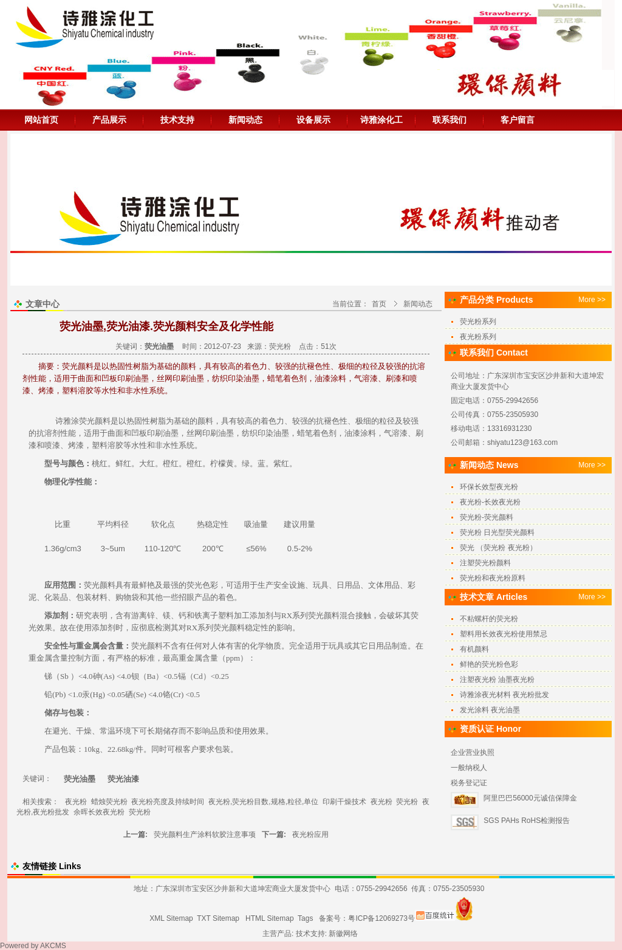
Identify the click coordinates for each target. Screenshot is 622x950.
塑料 (100, 445)
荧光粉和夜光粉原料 (492, 578)
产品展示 (109, 120)
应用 (52, 585)
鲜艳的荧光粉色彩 (489, 664)
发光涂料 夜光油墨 (490, 710)
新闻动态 (245, 120)
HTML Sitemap (269, 918)
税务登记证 (469, 783)
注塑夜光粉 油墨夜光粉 (497, 679)
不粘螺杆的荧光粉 (489, 618)
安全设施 (289, 585)
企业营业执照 (472, 752)
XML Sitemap (171, 918)
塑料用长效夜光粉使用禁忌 (503, 634)
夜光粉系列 (478, 336)
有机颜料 (474, 649)
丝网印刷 (202, 433)
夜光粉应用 (310, 834)
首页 (379, 304)
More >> (592, 299)
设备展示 (313, 120)
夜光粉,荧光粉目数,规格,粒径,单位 (263, 801)
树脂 (158, 420)
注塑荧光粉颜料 (485, 563)
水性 (139, 445)
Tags (305, 918)
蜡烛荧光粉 (109, 801)
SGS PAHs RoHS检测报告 (527, 820)
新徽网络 (343, 933)
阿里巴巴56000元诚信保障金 (530, 798)
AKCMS (53, 945)
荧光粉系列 (478, 321)
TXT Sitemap (218, 918)
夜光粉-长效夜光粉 (490, 502)
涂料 (368, 433)
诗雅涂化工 (381, 120)
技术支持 (177, 120)
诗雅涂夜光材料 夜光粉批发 (504, 694)
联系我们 (449, 120)
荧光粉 (280, 346)
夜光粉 (76, 801)
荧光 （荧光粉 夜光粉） (498, 547)
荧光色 (198, 585)
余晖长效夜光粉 (99, 812)
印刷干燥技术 (344, 801)
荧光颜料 (95, 420)
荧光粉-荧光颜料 (486, 517)
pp (230, 658)
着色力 (272, 420)
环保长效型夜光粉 (489, 487)
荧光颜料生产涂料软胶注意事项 (205, 834)
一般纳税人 (469, 767)
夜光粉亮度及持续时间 (167, 801)
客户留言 (518, 120)
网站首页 (41, 120)
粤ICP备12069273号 (381, 918)
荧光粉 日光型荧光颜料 (497, 532)
